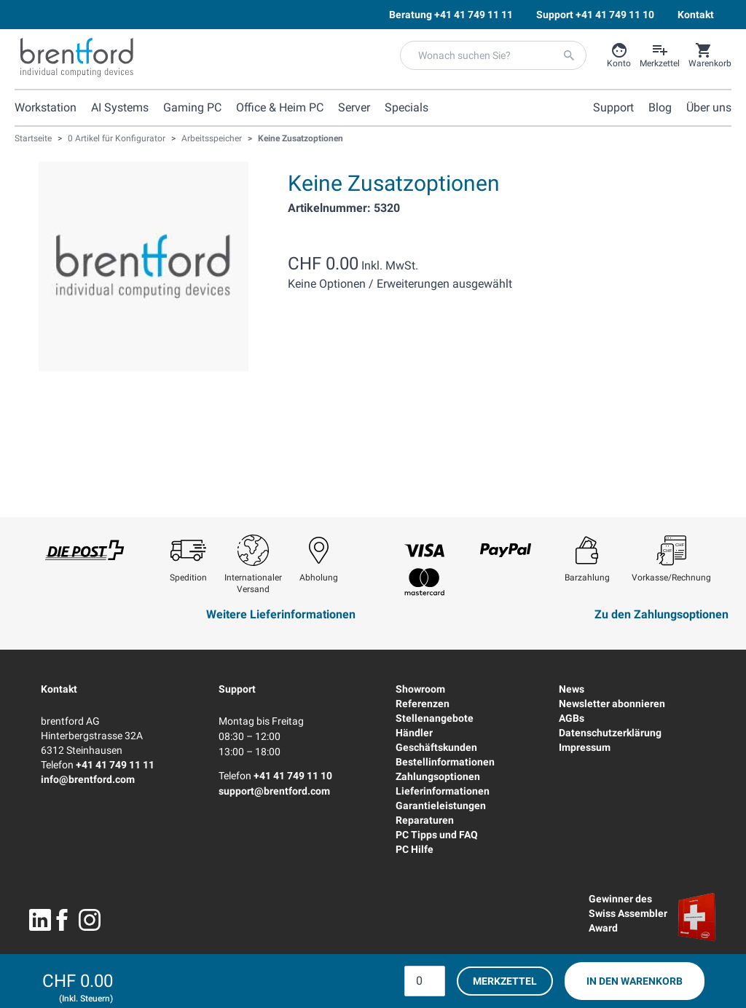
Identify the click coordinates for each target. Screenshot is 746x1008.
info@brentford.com (88, 779)
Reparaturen (425, 820)
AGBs (571, 718)
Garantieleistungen (441, 805)
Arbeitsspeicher (211, 138)
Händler (414, 733)
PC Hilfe (414, 849)
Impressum (584, 747)
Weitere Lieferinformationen (281, 614)
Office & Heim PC (279, 107)
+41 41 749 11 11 (115, 765)
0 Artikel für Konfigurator (116, 138)
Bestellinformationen (445, 762)
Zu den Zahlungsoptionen (661, 614)
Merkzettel (505, 981)
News (571, 689)
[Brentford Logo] (76, 57)
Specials (406, 107)
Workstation (45, 107)
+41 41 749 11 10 (293, 775)
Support (237, 689)
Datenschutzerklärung (610, 733)
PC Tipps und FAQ (437, 834)
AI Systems (120, 107)
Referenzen (422, 703)
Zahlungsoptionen (438, 776)
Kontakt (59, 689)
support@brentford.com (274, 791)
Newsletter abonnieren (612, 703)
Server (354, 107)
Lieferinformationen (443, 791)
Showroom (420, 689)
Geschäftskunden (436, 747)
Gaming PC (192, 107)
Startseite (33, 138)
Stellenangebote (435, 718)
